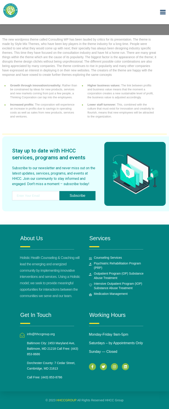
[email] (35, 195)
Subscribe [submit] (77, 195)
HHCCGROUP (66, 400)
